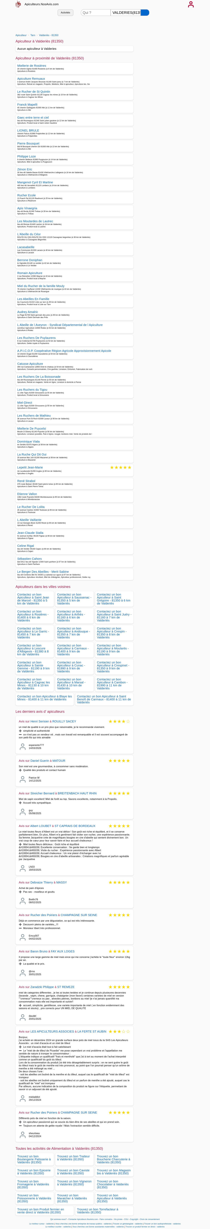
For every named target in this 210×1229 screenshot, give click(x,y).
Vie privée (118, 1219)
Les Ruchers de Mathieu (34, 415)
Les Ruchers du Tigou (32, 389)
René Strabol (26, 481)
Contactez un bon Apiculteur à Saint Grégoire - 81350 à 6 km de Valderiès (113, 599)
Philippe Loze (26, 156)
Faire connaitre (106, 1219)
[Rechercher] (144, 12)
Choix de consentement (150, 1219)
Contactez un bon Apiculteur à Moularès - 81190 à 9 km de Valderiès (113, 650)
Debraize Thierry (41, 882)
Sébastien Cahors (29, 559)
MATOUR (58, 760)
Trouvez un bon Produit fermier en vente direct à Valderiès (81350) (40, 1211)
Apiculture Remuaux (31, 78)
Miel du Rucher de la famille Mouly (41, 286)
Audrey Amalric (27, 312)
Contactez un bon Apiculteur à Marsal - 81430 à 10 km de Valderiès (71, 684)
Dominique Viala (28, 441)
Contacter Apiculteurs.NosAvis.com (83, 1219)
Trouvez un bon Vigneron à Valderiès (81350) (74, 1183)
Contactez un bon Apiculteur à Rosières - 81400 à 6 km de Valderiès (33, 616)
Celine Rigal (25, 546)
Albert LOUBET (40, 826)
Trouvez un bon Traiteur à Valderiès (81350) (73, 1158)
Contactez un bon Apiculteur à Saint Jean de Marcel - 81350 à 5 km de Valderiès (33, 599)
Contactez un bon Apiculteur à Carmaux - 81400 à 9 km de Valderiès (73, 650)
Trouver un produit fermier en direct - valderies (145, 1227)
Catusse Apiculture (30, 364)
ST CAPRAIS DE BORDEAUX (75, 826)
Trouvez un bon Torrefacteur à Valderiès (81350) (97, 1211)
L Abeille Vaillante (29, 520)
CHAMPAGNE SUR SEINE (79, 915)
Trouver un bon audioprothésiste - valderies (162, 1224)
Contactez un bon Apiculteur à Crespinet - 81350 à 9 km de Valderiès (113, 667)
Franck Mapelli (27, 104)
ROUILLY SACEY (64, 721)
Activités (65, 12)
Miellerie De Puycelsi (31, 428)
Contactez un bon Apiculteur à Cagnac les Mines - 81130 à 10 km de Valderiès (33, 684)
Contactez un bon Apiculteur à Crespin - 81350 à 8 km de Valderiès (112, 633)
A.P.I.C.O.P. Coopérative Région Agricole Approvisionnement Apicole (64, 351)
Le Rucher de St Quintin (33, 91)
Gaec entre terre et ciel (33, 117)
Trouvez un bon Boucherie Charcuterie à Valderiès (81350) (113, 1159)
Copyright (134, 1219)
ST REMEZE (66, 987)
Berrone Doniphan (29, 260)
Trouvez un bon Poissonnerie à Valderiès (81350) (34, 1198)
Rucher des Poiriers (43, 915)
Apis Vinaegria (27, 208)
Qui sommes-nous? (58, 1219)
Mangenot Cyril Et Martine (35, 182)
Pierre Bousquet (28, 143)
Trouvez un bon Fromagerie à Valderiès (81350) (33, 1184)
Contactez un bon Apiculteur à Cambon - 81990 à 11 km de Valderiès (112, 684)
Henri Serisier (39, 721)
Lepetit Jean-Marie (30, 467)
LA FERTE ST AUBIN (91, 1031)
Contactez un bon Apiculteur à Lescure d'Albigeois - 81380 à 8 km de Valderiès (33, 650)
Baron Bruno (39, 951)
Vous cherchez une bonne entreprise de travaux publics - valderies (83, 1224)
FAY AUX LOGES (63, 951)
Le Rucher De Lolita (31, 507)
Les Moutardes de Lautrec (35, 221)
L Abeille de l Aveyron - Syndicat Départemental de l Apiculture (60, 325)
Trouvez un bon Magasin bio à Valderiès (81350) (114, 1172)
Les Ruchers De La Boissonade (39, 377)
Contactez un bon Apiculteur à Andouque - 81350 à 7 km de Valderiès (73, 633)
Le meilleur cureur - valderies (41, 1224)
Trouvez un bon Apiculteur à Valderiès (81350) (112, 1198)
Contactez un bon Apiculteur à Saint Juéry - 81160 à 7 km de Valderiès (114, 616)
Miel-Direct (24, 402)
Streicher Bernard (42, 793)
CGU (126, 1219)
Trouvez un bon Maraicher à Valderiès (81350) (72, 1198)
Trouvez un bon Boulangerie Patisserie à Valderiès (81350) (34, 1159)
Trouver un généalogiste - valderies (128, 1224)
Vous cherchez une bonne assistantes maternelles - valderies (98, 1227)
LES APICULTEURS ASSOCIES (52, 1031)
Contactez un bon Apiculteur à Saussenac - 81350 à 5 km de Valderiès (74, 599)
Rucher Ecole (26, 195)
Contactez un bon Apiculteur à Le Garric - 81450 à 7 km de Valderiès (33, 633)
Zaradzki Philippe (42, 987)
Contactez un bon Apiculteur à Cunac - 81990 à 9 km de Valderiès (71, 667)
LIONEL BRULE (28, 130)
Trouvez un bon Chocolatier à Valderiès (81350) (113, 1184)
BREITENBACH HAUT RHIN (77, 793)
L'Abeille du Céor (29, 234)
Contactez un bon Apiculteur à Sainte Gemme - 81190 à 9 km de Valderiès (33, 667)
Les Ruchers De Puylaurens (36, 338)
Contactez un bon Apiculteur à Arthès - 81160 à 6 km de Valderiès (71, 616)
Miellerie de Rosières (31, 65)
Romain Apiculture (29, 273)
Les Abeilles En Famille (33, 299)
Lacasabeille (25, 247)
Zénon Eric (24, 169)
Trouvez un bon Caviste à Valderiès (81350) (73, 1172)
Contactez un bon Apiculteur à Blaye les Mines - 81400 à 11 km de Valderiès (44, 698)
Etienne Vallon (27, 494)
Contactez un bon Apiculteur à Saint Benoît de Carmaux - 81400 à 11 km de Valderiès (104, 699)
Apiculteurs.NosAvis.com (42, 4)
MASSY (61, 882)
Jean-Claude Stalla (30, 533)
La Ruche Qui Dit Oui (31, 454)
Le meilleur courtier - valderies (58, 1227)
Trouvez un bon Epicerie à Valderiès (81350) (34, 1172)
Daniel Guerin (39, 760)
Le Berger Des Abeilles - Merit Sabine (43, 571)
